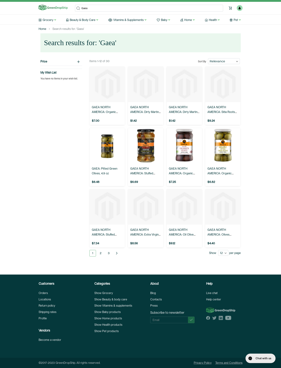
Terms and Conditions (229, 363)
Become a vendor (50, 340)
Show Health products (108, 324)
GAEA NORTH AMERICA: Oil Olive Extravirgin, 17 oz (181, 234)
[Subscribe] (191, 320)
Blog (153, 293)
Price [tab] (43, 61)
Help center (213, 299)
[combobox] (149, 8)
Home (42, 29)
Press (154, 305)
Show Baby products (107, 312)
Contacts (156, 299)
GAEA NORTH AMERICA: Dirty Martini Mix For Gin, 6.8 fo (144, 111)
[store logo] (53, 8)
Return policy (47, 305)
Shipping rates (47, 312)
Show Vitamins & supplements (113, 305)
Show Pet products (106, 331)
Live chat (212, 293)
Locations (45, 299)
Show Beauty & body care (110, 299)
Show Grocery (103, 293)
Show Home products (108, 318)
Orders (43, 293)
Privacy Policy (203, 363)
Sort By (202, 61)
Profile (43, 318)
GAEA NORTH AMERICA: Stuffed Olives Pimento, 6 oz (143, 173)
